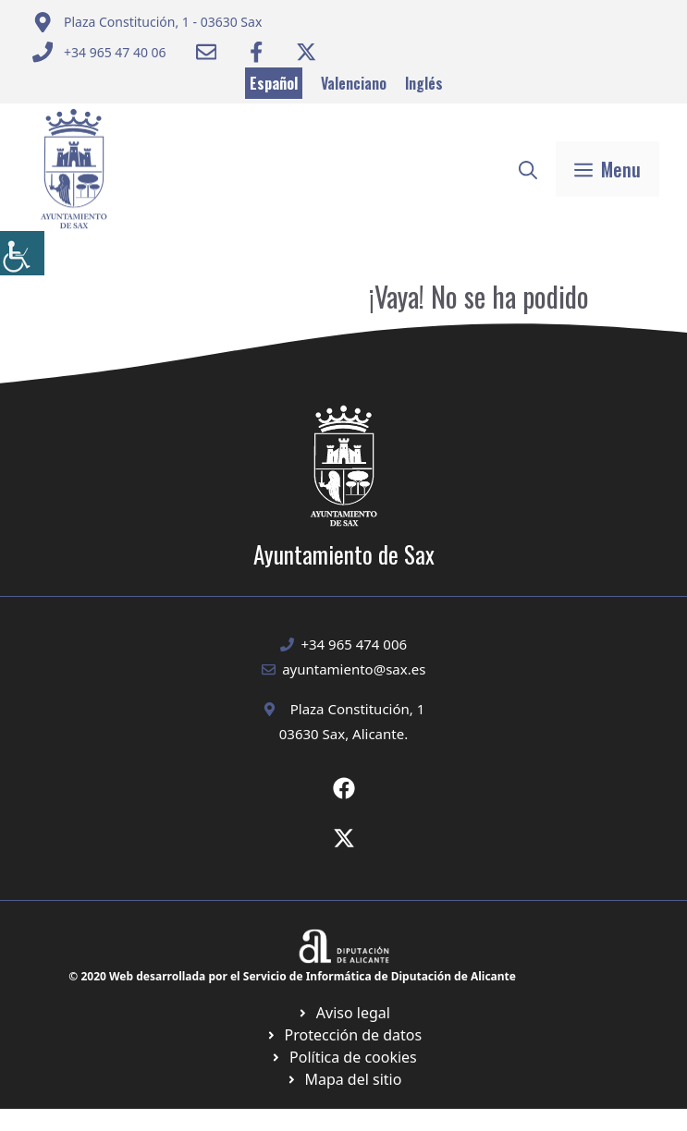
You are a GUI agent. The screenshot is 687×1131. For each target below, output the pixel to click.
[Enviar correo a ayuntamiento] (147, 22)
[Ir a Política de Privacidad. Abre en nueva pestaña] (343, 1013)
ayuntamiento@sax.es (353, 669)
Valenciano (353, 83)
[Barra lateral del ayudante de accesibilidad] (22, 253)
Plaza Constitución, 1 (357, 708)
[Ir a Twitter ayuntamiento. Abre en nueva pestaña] (306, 52)
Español (274, 83)
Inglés (424, 83)
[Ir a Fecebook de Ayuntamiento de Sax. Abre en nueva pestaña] (344, 788)
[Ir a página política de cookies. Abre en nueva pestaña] (343, 1035)
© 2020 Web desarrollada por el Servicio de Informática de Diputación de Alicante (292, 976)
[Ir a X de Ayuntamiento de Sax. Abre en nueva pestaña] (344, 838)
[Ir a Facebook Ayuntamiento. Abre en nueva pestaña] (256, 52)
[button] (528, 169)
